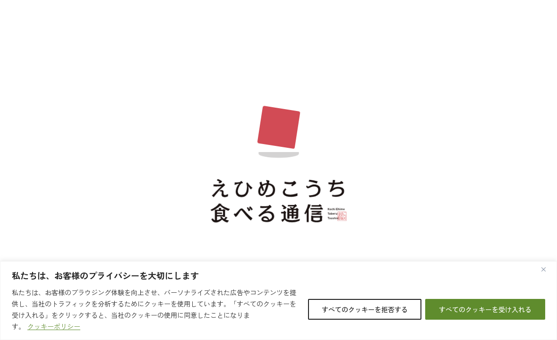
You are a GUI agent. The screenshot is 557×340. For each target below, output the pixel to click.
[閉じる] (547, 269)
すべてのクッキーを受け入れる (485, 309)
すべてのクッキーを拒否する (365, 309)
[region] (278, 300)
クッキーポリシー (53, 326)
